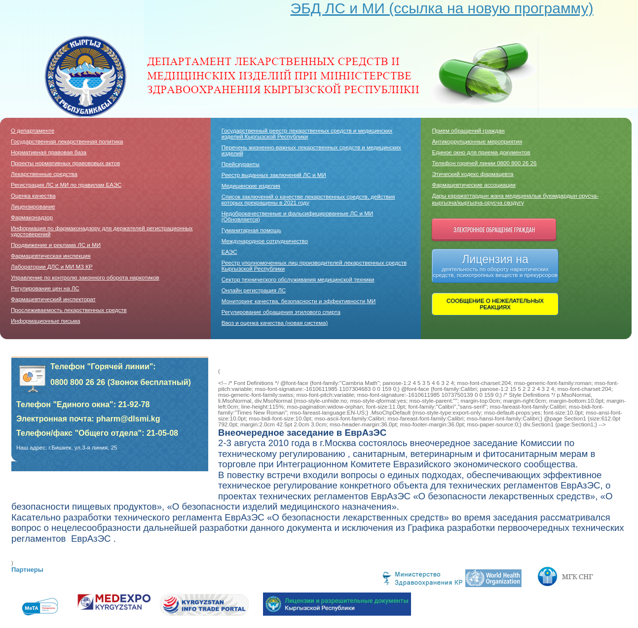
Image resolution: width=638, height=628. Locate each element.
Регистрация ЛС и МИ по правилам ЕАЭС (66, 185)
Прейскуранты (241, 164)
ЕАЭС (229, 252)
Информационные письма (45, 321)
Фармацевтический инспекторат (53, 299)
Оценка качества (33, 196)
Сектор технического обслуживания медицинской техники (298, 279)
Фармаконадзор (32, 217)
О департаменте (32, 131)
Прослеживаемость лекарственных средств (69, 310)
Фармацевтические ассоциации (473, 185)
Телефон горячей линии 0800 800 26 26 (484, 163)
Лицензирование (33, 206)
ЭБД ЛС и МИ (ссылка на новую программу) (442, 8)
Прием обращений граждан (468, 131)
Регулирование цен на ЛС (45, 288)
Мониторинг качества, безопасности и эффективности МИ (299, 301)
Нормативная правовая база (48, 152)
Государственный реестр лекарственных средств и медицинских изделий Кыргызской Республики (307, 134)
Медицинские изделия (251, 186)
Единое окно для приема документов (481, 152)
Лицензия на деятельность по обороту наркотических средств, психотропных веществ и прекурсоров (495, 265)
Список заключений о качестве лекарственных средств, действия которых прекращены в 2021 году (308, 200)
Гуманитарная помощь (251, 230)
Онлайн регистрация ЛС (254, 290)
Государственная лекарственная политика (67, 141)
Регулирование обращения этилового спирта (281, 312)
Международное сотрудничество (265, 241)
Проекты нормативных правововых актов (65, 163)
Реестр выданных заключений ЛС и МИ (274, 175)
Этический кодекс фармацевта (472, 174)
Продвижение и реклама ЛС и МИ (56, 245)
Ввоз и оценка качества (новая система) (275, 323)
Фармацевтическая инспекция (51, 256)
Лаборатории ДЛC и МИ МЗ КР (52, 267)
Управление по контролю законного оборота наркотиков (85, 277)
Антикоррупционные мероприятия (477, 141)
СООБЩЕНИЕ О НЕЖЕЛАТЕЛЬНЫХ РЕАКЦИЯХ (495, 304)
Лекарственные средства (44, 174)
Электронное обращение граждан (494, 229)
